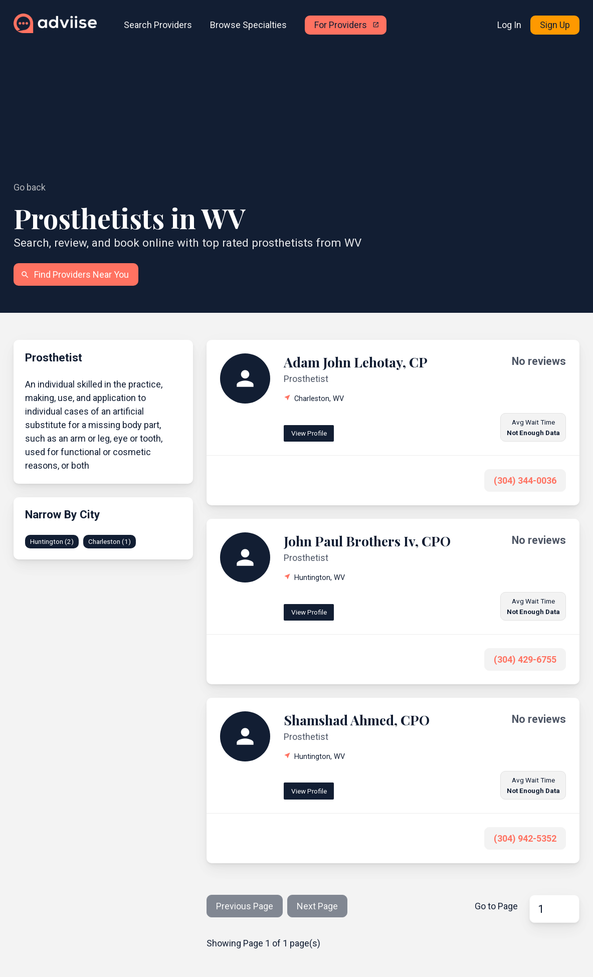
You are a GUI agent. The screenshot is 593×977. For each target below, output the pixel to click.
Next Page (317, 906)
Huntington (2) (52, 541)
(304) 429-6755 (525, 659)
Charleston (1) (109, 541)
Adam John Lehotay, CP (356, 362)
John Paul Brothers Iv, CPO (367, 541)
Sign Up (555, 25)
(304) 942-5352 (525, 838)
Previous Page (244, 906)
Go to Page (496, 906)
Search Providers (158, 25)
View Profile (309, 433)
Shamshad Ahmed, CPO (357, 720)
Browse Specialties (248, 25)
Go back (30, 187)
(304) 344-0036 (525, 480)
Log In (509, 25)
